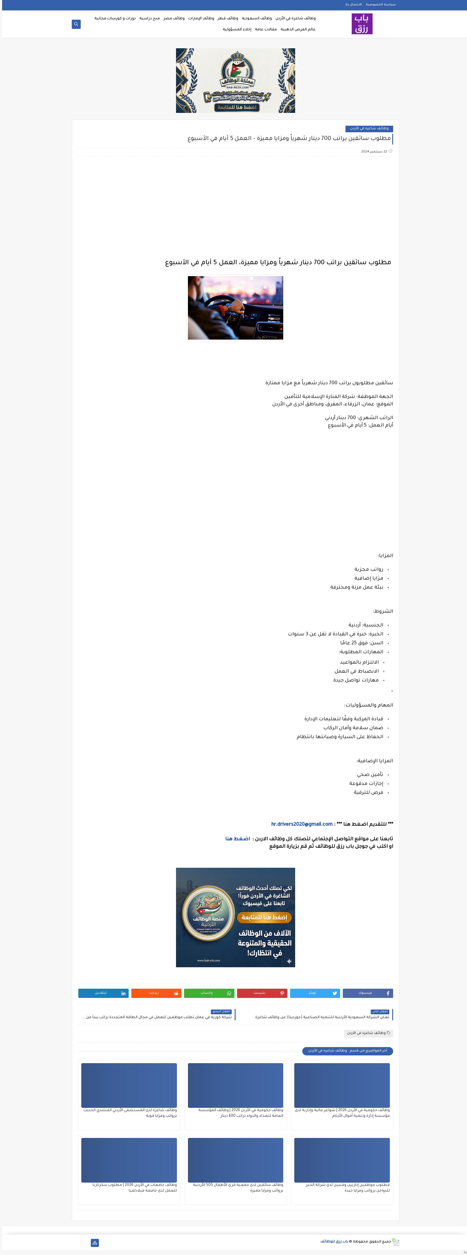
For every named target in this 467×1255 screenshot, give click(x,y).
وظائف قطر (226, 19)
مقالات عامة (264, 30)
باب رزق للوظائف (332, 1242)
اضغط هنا (236, 839)
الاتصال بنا (351, 5)
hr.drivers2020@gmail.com (300, 825)
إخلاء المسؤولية (235, 30)
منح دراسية (147, 19)
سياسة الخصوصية (379, 5)
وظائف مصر (172, 19)
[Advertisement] (233, 208)
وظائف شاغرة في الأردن (293, 19)
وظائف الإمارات (199, 19)
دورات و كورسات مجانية (113, 19)
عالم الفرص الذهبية (296, 30)
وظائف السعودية (255, 19)
